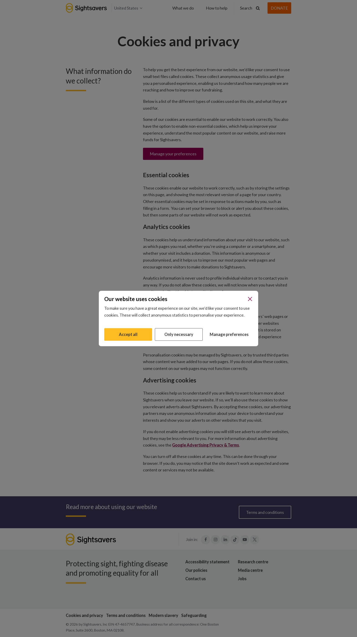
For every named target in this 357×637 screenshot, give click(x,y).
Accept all (128, 334)
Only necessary (178, 334)
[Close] (250, 299)
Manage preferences (229, 334)
